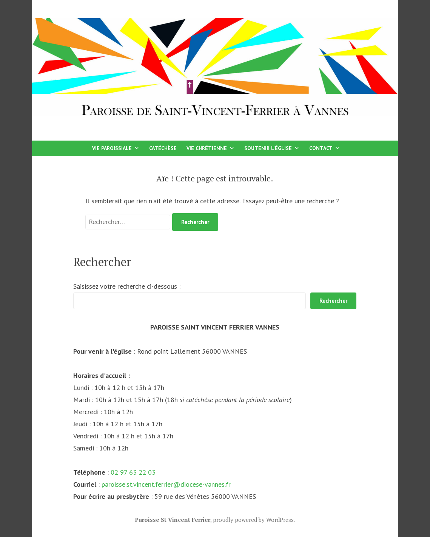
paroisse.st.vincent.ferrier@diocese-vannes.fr (166, 484)
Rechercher (333, 300)
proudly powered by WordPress (253, 519)
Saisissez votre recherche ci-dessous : (126, 286)
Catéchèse (163, 148)
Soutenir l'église (271, 148)
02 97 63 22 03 (133, 472)
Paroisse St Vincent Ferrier (172, 519)
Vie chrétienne (210, 148)
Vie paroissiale (115, 148)
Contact (324, 148)
